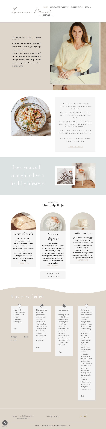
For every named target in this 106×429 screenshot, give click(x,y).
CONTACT (46, 15)
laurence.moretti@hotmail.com (23, 416)
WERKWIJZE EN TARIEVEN (59, 7)
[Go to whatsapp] (5, 422)
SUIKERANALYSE (76, 7)
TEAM (87, 7)
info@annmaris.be (23, 418)
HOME (45, 7)
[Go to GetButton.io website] (5, 427)
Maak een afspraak (53, 275)
